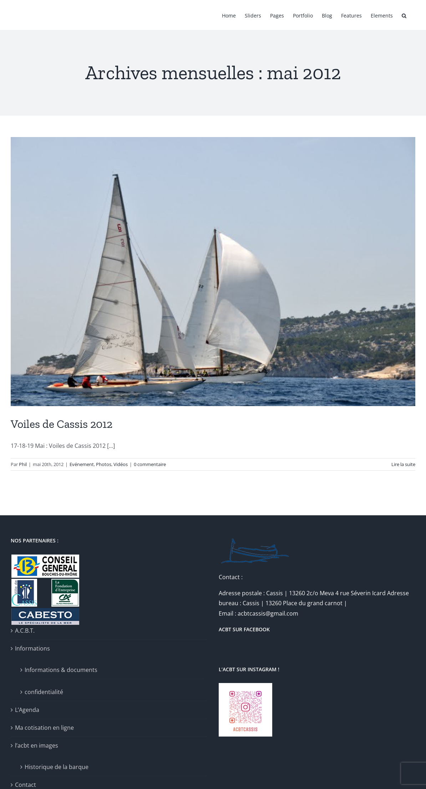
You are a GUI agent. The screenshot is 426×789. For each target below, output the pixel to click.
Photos (103, 464)
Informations (32, 648)
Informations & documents (61, 670)
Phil (23, 464)
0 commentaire (150, 464)
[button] (404, 15)
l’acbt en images (36, 745)
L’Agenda (27, 710)
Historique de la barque (56, 767)
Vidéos (120, 464)
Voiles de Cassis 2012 (61, 424)
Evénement (82, 464)
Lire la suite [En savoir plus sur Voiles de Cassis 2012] (403, 464)
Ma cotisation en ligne (44, 728)
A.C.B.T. (25, 630)
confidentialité (44, 692)
